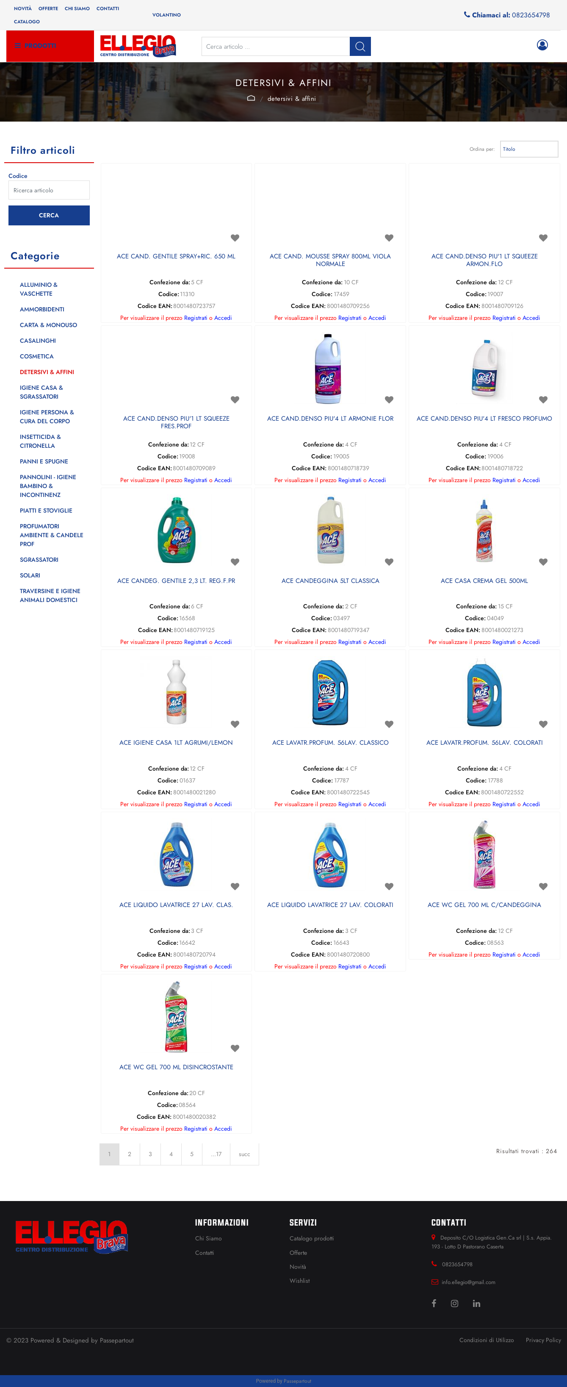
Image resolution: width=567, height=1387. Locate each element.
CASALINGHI (38, 340)
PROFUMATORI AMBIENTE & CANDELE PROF (51, 535)
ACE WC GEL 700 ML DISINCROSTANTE (176, 1067)
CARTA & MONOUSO (48, 325)
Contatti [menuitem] (108, 8)
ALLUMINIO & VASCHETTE (39, 289)
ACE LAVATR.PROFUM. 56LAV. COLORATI (484, 743)
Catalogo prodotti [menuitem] (312, 1238)
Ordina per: (482, 149)
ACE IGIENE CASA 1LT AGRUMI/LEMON (176, 743)
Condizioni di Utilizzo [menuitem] (486, 1340)
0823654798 (531, 15)
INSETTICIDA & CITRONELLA (40, 441)
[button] (360, 46)
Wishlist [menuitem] (300, 1280)
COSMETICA (37, 356)
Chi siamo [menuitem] (77, 8)
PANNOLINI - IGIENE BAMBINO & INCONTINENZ (48, 486)
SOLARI (30, 575)
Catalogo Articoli (251, 98)
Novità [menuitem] (23, 8)
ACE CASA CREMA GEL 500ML (484, 581)
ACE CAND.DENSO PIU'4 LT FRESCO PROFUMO (484, 419)
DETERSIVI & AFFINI (292, 98)
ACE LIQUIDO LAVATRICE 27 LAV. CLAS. (176, 905)
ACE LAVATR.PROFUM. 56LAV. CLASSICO (330, 743)
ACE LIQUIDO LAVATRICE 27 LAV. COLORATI (330, 905)
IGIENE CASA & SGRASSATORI (41, 392)
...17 (216, 1154)
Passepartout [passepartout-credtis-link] (297, 1381)
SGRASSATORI (39, 559)
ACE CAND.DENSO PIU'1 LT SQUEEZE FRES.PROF (176, 423)
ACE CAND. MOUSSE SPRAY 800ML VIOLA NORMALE (330, 260)
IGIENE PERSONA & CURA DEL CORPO (47, 416)
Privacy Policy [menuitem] (543, 1340)
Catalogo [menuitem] (27, 21)
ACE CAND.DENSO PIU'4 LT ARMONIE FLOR (330, 419)
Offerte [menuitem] (48, 8)
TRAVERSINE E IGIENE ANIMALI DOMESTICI (50, 595)
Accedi (223, 317)
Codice (18, 176)
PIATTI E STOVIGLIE (46, 510)
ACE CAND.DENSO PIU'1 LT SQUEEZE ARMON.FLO (484, 260)
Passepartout (117, 1340)
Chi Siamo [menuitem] (208, 1238)
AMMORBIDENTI (42, 309)
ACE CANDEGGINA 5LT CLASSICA (330, 581)
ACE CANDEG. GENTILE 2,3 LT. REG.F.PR (176, 581)
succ (244, 1154)
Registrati (195, 317)
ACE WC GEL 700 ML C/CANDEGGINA (484, 905)
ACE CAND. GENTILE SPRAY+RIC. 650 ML (176, 256)
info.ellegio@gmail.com (468, 1282)
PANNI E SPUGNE (44, 461)
